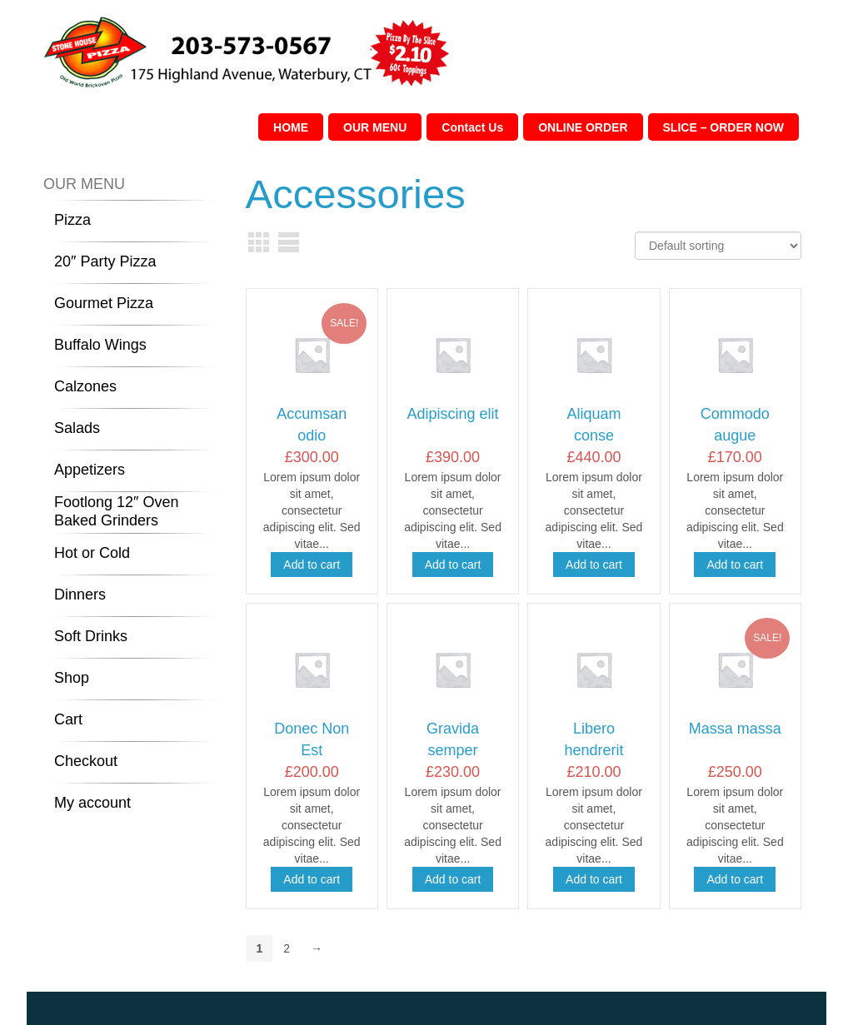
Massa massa (735, 728)
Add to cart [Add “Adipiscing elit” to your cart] (453, 564)
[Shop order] (718, 245)
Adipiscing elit (453, 414)
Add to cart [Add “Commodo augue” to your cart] (734, 564)
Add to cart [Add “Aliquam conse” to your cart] (594, 564)
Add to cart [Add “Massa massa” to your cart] (734, 879)
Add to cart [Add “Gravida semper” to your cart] (453, 879)
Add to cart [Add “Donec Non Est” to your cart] (311, 879)
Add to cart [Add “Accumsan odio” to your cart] (311, 564)
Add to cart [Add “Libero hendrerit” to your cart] (594, 879)
